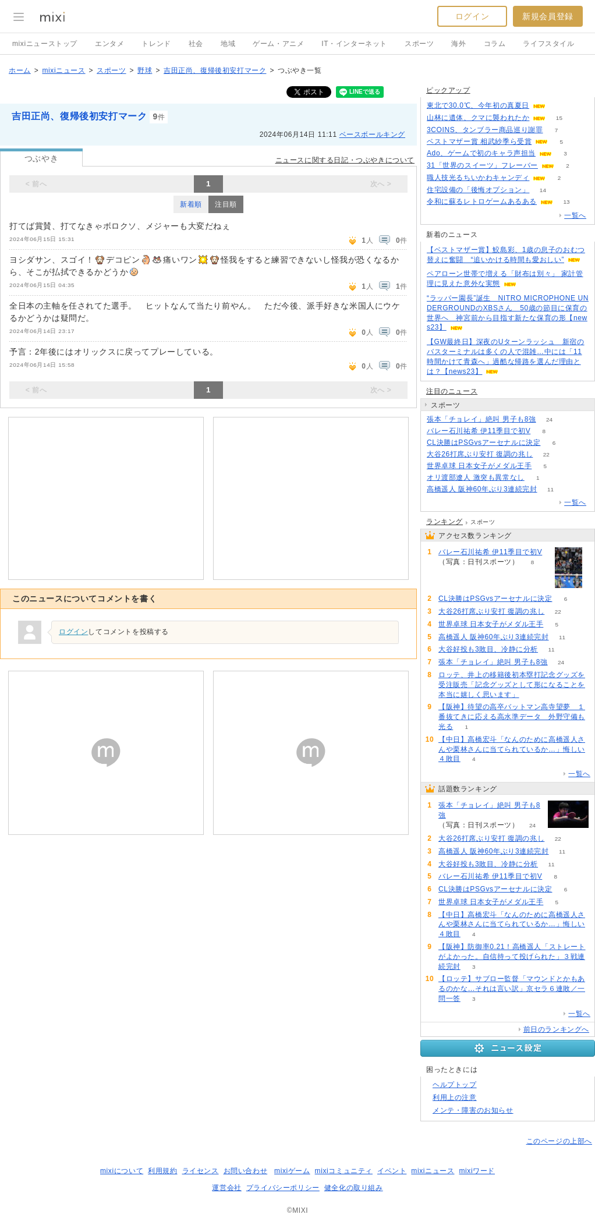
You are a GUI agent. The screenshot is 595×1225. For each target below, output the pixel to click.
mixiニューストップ (44, 44)
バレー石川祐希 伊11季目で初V (478, 431)
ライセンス (200, 1171)
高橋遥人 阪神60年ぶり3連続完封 (482, 489)
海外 (458, 44)
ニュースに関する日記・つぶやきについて (345, 160)
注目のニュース (451, 391)
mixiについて (121, 1171)
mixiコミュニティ (344, 1171)
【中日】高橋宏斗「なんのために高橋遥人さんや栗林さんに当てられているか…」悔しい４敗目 (511, 749)
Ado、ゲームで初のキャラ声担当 (481, 153)
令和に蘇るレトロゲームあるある (482, 201)
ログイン (472, 16)
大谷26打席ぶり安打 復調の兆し (480, 454)
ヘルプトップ (455, 1085)
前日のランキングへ (556, 1029)
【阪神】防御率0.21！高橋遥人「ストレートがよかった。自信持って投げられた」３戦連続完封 (512, 957)
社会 (196, 44)
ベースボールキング (372, 134)
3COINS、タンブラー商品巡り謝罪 (485, 130)
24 (549, 419)
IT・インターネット (354, 44)
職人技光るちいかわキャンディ (478, 178)
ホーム (20, 70)
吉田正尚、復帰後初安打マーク (215, 70)
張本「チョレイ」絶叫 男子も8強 (481, 419)
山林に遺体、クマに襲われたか (478, 118)
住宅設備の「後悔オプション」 (478, 190)
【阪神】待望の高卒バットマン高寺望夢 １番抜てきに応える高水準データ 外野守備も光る (511, 717)
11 (550, 489)
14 (543, 190)
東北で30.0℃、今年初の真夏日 (478, 105)
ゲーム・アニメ (278, 44)
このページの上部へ (559, 1141)
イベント (391, 1171)
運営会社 (226, 1188)
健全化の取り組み (353, 1188)
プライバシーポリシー (283, 1188)
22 (546, 454)
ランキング (444, 522)
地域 (228, 44)
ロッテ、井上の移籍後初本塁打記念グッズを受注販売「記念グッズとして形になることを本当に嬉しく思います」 (511, 685)
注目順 (226, 204)
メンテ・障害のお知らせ (473, 1110)
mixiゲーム (292, 1171)
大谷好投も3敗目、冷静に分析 (488, 649)
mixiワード (477, 1171)
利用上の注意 (455, 1097)
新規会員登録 (547, 16)
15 (559, 118)
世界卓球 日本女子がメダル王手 (479, 466)
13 (566, 202)
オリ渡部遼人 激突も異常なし (476, 477)
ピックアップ (448, 90)
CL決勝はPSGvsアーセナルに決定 (483, 442)
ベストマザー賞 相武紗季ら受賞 (479, 141)
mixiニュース (63, 70)
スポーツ (419, 44)
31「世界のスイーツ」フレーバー (482, 165)
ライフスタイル (548, 44)
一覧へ (575, 215)
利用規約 (162, 1171)
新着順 (191, 204)
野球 (144, 70)
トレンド (156, 44)
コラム (495, 44)
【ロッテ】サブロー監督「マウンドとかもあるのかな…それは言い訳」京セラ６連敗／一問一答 (511, 989)
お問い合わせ (246, 1171)
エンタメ (109, 44)
